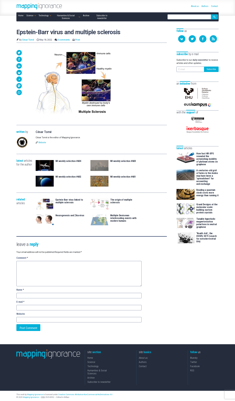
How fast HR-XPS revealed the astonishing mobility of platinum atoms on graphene (207, 159)
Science (91, 362)
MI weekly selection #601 (123, 176)
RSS (192, 370)
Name (20, 289)
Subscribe (211, 69)
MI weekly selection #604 (68, 161)
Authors (143, 362)
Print (77, 40)
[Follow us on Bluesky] (181, 38)
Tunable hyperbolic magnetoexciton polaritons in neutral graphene (206, 223)
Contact (143, 366)
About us (143, 357)
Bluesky (194, 357)
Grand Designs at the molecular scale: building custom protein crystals (207, 208)
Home (90, 357)
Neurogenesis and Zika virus (70, 215)
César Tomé (28, 40)
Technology (93, 366)
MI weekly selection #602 (68, 176)
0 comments (63, 40)
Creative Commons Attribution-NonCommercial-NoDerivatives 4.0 (85, 394)
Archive (91, 377)
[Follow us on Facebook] (202, 38)
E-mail (20, 301)
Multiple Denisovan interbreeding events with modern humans (123, 218)
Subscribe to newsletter (99, 382)
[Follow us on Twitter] (192, 38)
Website (42, 142)
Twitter (193, 362)
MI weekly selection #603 (123, 161)
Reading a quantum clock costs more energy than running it (207, 193)
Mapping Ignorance (35, 394)
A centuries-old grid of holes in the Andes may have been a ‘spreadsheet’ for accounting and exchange (207, 177)
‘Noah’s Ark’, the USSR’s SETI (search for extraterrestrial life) (206, 237)
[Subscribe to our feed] (213, 38)
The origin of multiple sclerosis (121, 201)
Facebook (195, 366)
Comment (22, 257)
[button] (19, 52)
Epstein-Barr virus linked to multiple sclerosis (69, 201)
